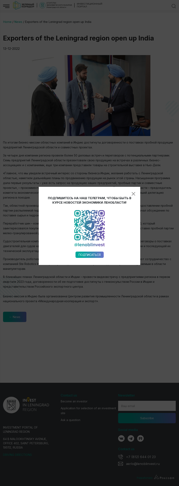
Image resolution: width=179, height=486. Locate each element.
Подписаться (90, 194)
